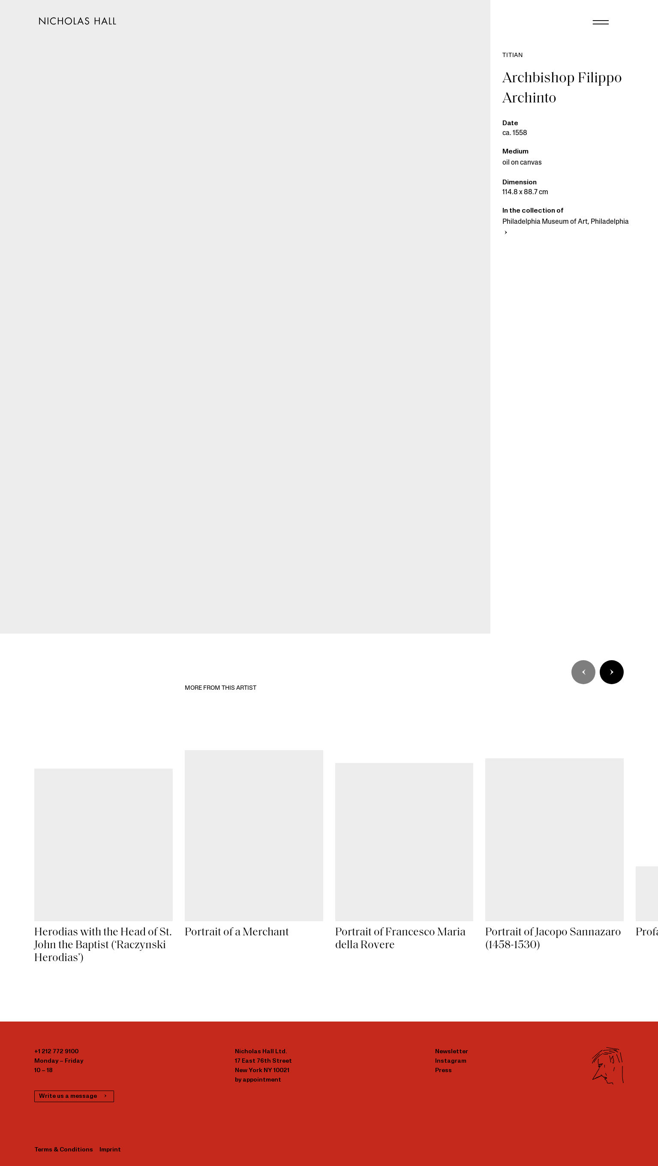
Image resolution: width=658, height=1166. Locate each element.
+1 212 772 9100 (56, 1052)
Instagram (450, 1061)
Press (443, 1070)
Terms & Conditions (63, 1150)
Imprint (110, 1150)
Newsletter (451, 1052)
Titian (512, 55)
